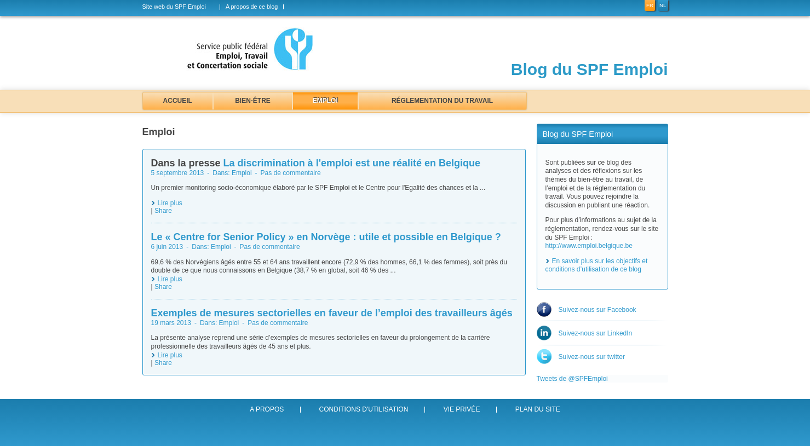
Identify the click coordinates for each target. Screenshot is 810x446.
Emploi (325, 101)
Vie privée (462, 410)
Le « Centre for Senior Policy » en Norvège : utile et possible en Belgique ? (326, 236)
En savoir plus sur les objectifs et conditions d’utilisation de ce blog (596, 265)
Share (163, 211)
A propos (267, 410)
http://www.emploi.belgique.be (589, 246)
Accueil (177, 101)
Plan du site (537, 410)
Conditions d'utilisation (364, 410)
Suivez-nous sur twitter (592, 357)
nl (662, 5)
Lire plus (170, 203)
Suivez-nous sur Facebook (597, 310)
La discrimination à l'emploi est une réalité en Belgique (351, 163)
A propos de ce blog (252, 7)
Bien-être (253, 101)
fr (649, 5)
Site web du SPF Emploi (174, 7)
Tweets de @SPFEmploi (572, 379)
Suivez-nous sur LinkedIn (596, 333)
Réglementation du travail (442, 101)
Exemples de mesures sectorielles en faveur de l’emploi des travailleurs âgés (332, 313)
